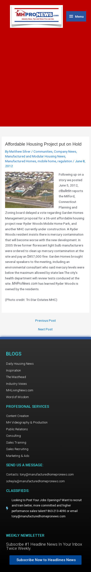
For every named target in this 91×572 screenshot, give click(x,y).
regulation (65, 161)
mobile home (47, 161)
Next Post (45, 329)
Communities (42, 151)
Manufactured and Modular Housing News (35, 156)
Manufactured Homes (20, 161)
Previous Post (45, 320)
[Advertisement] (45, 75)
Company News (65, 151)
